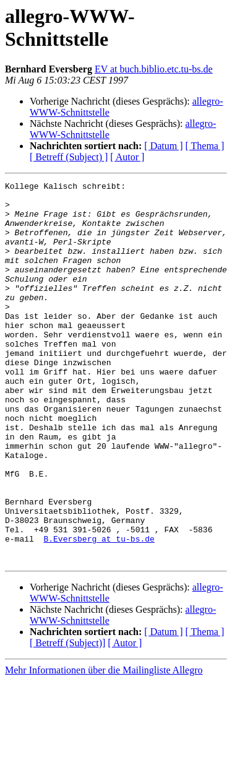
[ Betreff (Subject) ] (69, 157)
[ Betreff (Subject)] (67, 719)
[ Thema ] (205, 146)
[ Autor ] (127, 157)
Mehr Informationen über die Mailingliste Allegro (103, 746)
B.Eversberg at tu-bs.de (98, 610)
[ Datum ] (163, 146)
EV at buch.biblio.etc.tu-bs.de (154, 69)
